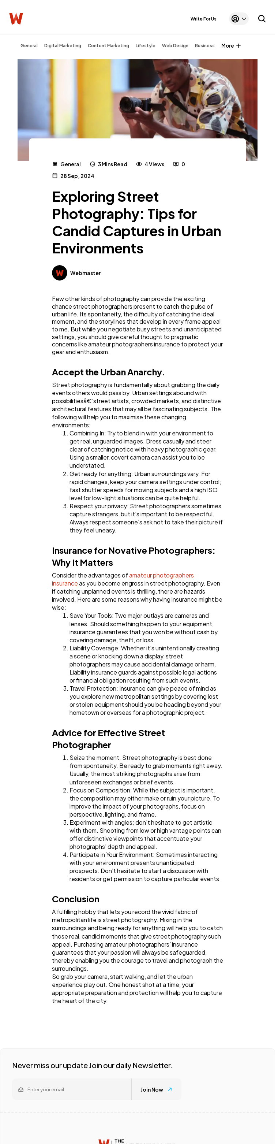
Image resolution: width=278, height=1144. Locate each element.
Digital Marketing (62, 45)
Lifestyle (145, 45)
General (29, 45)
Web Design (175, 45)
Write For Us (204, 19)
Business (205, 45)
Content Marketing (108, 45)
